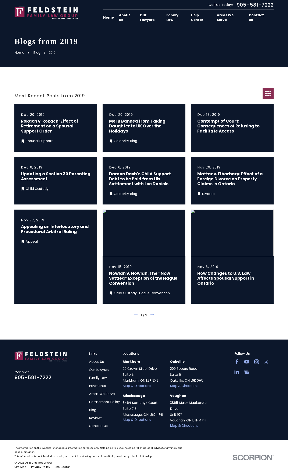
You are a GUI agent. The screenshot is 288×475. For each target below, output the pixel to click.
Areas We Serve (102, 393)
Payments (97, 385)
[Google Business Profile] (246, 371)
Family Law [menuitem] (172, 17)
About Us (96, 361)
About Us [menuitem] (124, 17)
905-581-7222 (255, 4)
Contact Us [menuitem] (256, 17)
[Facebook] (236, 361)
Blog (92, 409)
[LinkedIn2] (236, 371)
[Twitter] (266, 361)
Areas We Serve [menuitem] (225, 17)
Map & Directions (137, 385)
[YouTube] (246, 361)
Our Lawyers (99, 369)
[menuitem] (20, 467)
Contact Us (98, 425)
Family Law (98, 377)
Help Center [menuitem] (197, 17)
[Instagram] (256, 361)
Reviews (95, 418)
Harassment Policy (104, 401)
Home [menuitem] (108, 17)
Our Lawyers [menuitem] (147, 17)
